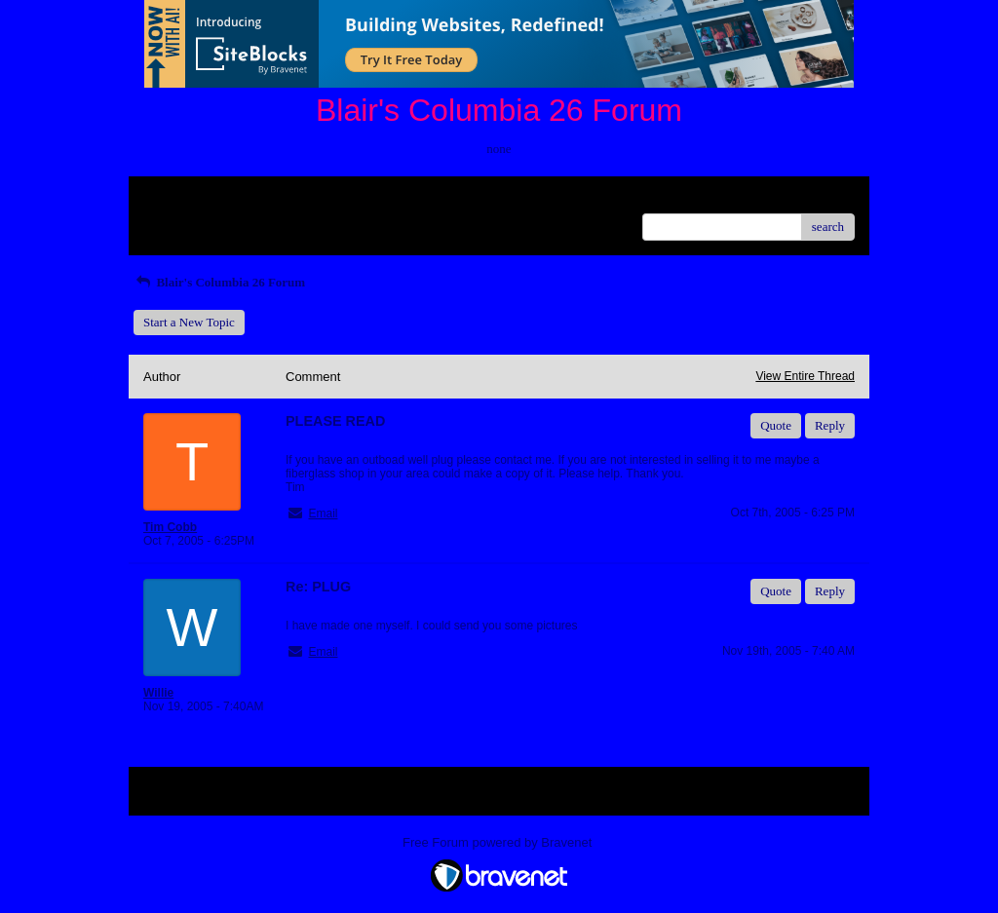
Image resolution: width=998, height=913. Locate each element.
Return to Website (188, 198)
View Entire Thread (805, 376)
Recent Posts (176, 220)
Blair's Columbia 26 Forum (219, 282)
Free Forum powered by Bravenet (499, 842)
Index (265, 198)
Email (322, 513)
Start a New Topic (189, 322)
